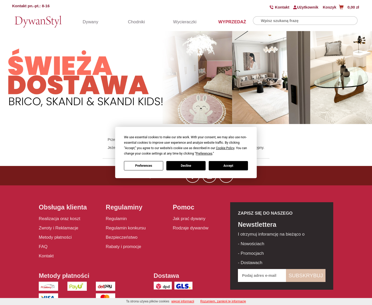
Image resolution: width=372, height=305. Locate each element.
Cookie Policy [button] (225, 148)
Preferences (143, 166)
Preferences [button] (204, 153)
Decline (186, 166)
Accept (228, 166)
